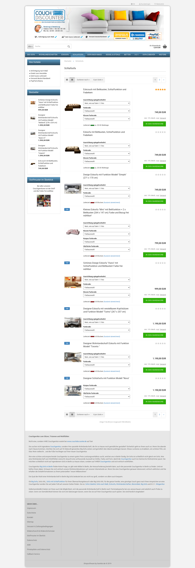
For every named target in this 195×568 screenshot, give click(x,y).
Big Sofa (31, 55)
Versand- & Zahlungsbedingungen (40, 527)
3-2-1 (137, 55)
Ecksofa (65, 55)
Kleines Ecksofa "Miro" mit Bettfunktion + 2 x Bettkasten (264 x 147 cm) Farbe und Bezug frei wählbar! (106, 213)
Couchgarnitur (55, 447)
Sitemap (30, 523)
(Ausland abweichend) (112, 203)
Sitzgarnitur (160, 485)
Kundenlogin (144, 4)
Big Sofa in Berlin (46, 467)
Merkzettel (159, 4)
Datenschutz (32, 541)
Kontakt (30, 518)
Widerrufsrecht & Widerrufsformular (41, 532)
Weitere (162, 55)
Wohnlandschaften (48, 55)
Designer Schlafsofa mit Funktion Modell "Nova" (106, 379)
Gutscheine (31, 514)
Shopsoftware (89, 564)
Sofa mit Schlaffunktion (56, 483)
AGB (28, 546)
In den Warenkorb (154, 125)
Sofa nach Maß (94, 55)
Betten (127, 55)
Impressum (31, 509)
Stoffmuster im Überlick (36, 537)
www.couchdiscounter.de (77, 442)
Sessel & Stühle (113, 55)
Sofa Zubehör (149, 55)
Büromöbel (136, 485)
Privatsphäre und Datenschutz (38, 550)
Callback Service (33, 555)
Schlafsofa (78, 55)
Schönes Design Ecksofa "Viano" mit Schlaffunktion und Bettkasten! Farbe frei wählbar (103, 267)
